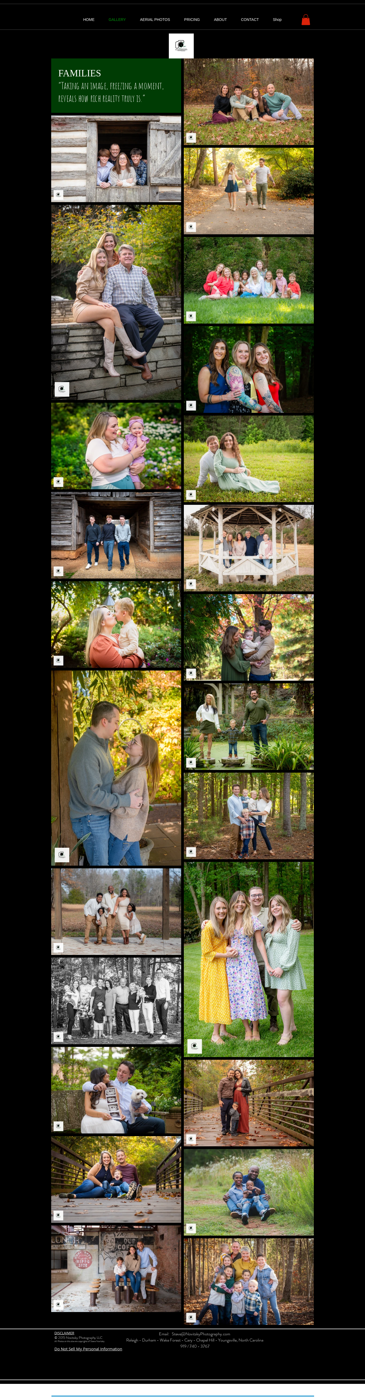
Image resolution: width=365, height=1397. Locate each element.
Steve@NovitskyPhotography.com (201, 1334)
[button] (305, 19)
